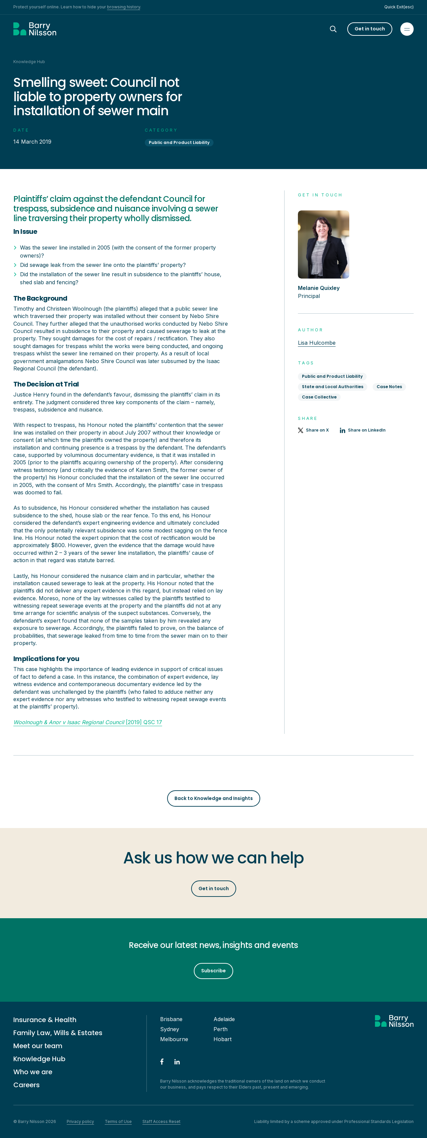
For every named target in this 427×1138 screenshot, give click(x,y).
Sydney (169, 1029)
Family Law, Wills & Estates (57, 1032)
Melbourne (174, 1039)
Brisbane (171, 1019)
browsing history (123, 6)
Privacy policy (80, 1121)
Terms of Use (118, 1121)
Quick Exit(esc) (399, 6)
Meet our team (37, 1045)
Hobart (223, 1039)
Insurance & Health (44, 1019)
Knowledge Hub (39, 1059)
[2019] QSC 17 (87, 722)
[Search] (339, 29)
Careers (26, 1085)
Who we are (32, 1072)
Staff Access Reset (161, 1121)
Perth (221, 1029)
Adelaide (224, 1019)
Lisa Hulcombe (317, 342)
